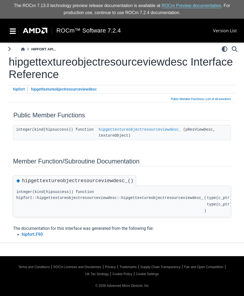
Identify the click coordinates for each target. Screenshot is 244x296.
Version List (225, 31)
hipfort (19, 89)
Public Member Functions (187, 99)
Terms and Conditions (34, 267)
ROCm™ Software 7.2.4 (88, 30)
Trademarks (128, 267)
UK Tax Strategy (97, 274)
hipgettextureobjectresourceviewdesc (64, 89)
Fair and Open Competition (203, 267)
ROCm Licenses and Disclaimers (77, 267)
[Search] (235, 49)
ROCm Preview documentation (191, 5)
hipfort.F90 (32, 234)
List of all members (218, 99)
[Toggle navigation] (13, 30)
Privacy (110, 267)
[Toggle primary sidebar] (9, 49)
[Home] (23, 49)
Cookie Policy (122, 274)
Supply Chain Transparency (160, 267)
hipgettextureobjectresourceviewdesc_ (140, 129)
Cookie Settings (147, 274)
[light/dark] (225, 49)
